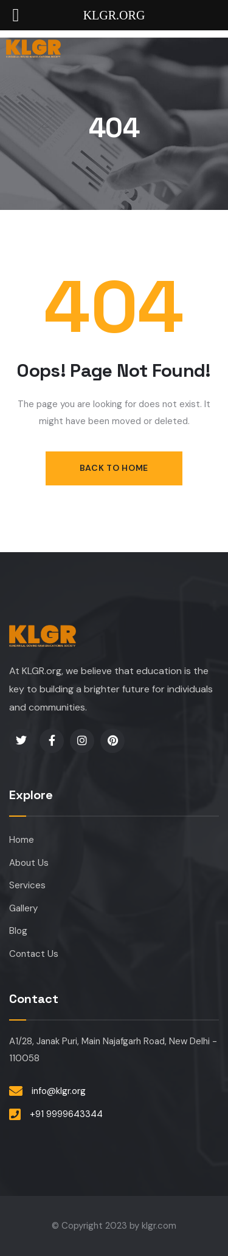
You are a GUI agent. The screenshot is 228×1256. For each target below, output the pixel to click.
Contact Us (33, 954)
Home (21, 840)
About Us (29, 863)
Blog (18, 931)
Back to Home (114, 467)
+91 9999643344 (66, 1114)
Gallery (23, 908)
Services (27, 885)
